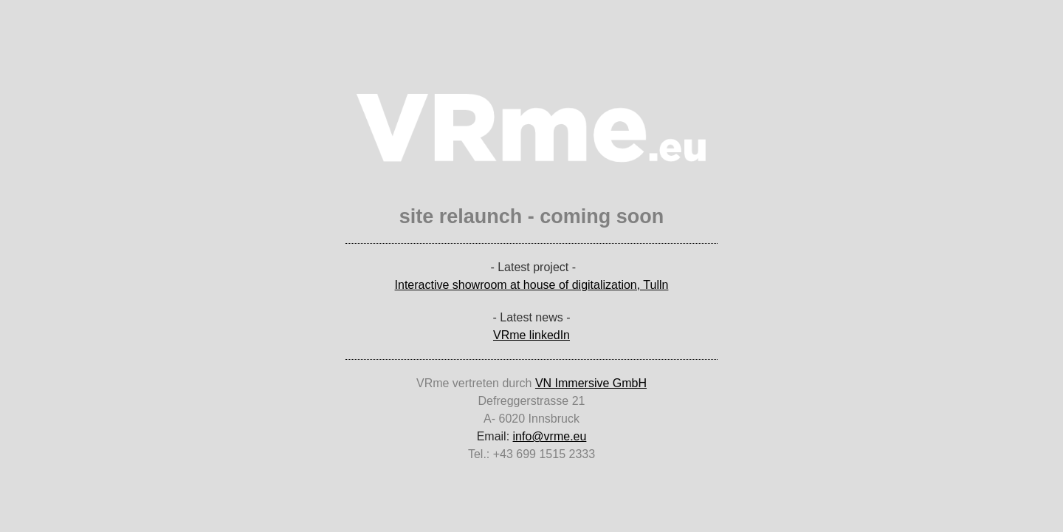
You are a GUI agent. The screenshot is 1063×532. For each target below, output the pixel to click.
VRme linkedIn (531, 335)
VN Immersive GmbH (591, 383)
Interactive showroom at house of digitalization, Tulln (532, 285)
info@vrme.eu (550, 436)
